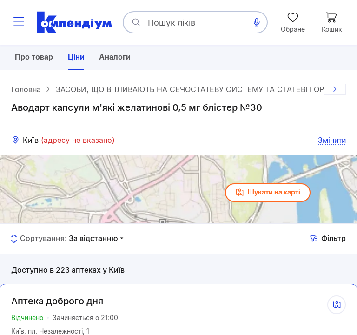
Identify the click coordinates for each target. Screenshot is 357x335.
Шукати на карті (267, 192)
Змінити (332, 140)
